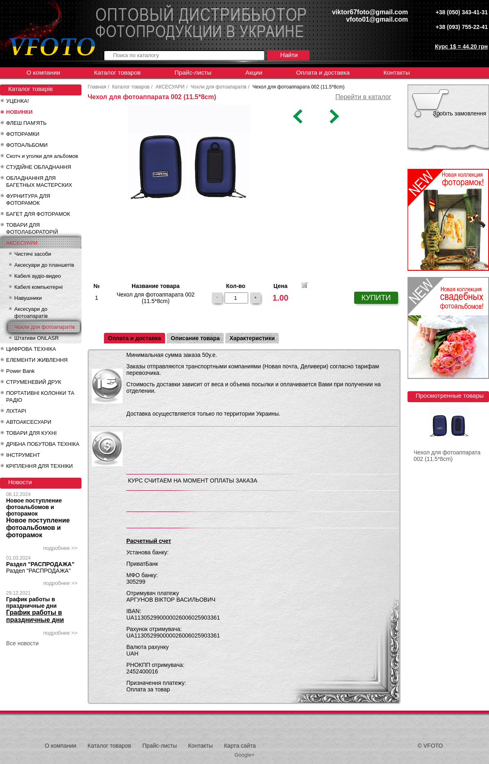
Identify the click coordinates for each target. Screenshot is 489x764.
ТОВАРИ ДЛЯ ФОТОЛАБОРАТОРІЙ (32, 228)
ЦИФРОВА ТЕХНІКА (31, 349)
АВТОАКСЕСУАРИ (28, 422)
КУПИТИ (376, 298)
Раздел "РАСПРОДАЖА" (40, 564)
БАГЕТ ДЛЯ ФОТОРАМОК (38, 214)
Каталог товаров (117, 72)
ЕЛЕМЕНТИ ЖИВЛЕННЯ (37, 360)
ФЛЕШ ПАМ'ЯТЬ (26, 123)
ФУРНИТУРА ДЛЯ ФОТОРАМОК (28, 199)
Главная (97, 87)
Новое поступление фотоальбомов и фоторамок (34, 507)
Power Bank (20, 371)
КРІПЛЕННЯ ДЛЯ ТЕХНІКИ (39, 466)
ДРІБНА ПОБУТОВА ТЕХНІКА (42, 444)
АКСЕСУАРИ (21, 243)
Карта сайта (240, 745)
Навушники (28, 298)
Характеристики (252, 338)
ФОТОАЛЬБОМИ (27, 145)
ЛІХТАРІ (16, 411)
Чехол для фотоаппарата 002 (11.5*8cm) (447, 455)
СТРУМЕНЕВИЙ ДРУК (33, 382)
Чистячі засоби (32, 254)
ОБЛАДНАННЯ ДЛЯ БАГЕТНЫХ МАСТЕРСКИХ (39, 181)
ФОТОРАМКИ (23, 134)
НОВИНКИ (19, 112)
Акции (253, 72)
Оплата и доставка (323, 72)
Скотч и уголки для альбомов (42, 156)
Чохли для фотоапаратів (44, 327)
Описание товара (195, 338)
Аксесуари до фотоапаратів (31, 312)
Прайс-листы (192, 72)
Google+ (244, 755)
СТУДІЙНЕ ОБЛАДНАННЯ (38, 167)
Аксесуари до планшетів (44, 265)
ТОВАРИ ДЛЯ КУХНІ (31, 433)
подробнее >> (60, 548)
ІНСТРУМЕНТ (23, 455)
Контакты (396, 72)
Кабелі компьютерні (38, 287)
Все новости (22, 643)
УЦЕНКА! (17, 101)
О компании (43, 72)
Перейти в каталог (363, 96)
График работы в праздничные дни (31, 602)
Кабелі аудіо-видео (37, 276)
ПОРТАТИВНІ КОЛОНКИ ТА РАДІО (40, 396)
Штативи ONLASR (36, 338)
